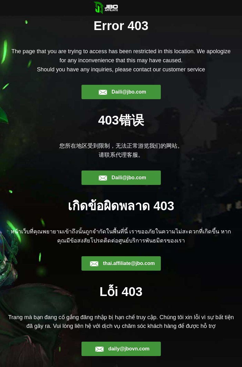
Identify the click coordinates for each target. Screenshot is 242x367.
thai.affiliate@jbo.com (122, 263)
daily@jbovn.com (122, 348)
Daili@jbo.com (122, 92)
